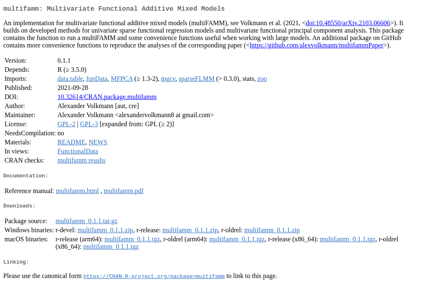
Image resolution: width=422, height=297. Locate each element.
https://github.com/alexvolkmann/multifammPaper (316, 46)
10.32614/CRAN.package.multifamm (106, 98)
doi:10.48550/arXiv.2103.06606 (348, 24)
